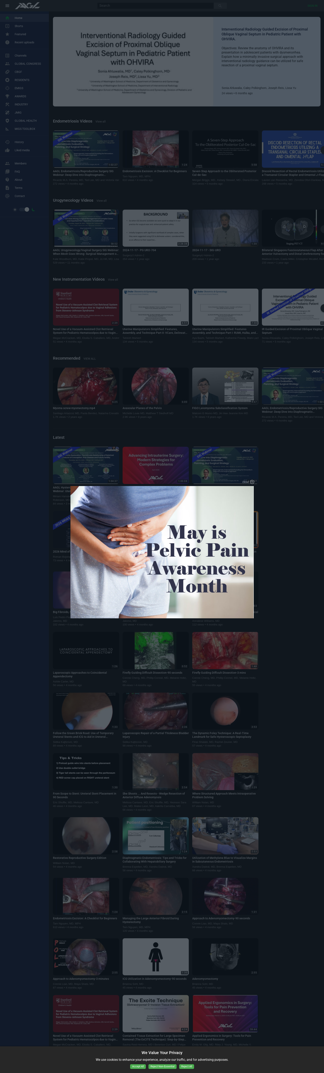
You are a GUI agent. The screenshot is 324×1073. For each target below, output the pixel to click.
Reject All (186, 1066)
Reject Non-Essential (162, 1066)
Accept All (138, 1066)
